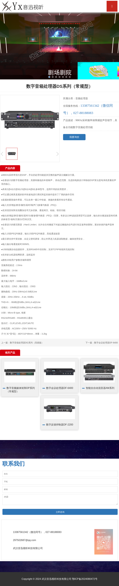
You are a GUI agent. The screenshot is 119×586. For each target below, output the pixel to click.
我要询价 (74, 137)
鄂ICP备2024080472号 (84, 579)
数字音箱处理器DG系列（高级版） (27, 342)
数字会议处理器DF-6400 (106, 342)
